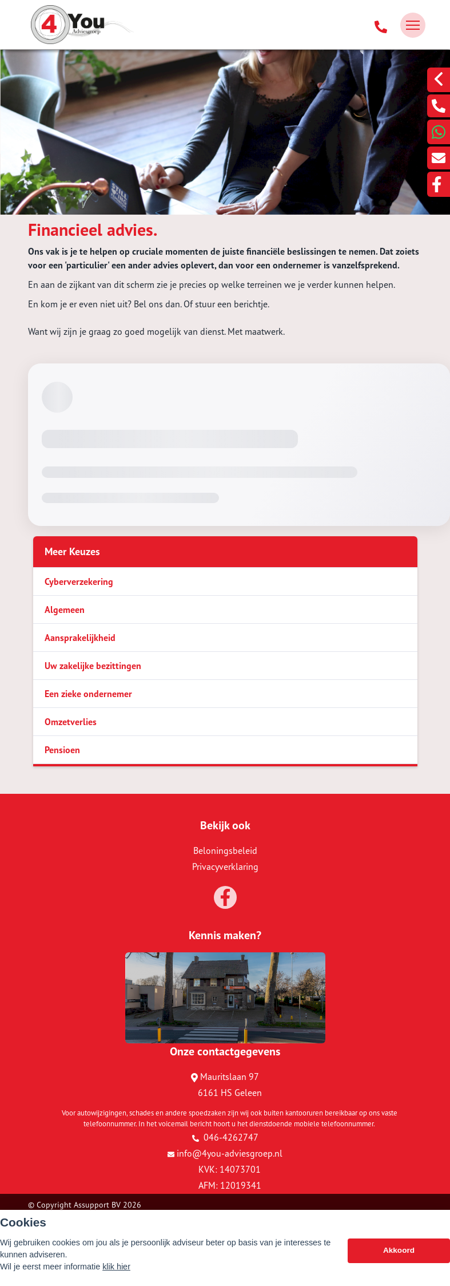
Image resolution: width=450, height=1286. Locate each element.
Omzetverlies (71, 721)
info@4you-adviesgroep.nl (225, 1153)
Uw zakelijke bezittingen (93, 665)
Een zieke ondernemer (88, 693)
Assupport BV (97, 1205)
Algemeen (65, 609)
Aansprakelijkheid (80, 637)
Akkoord (399, 1250)
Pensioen (62, 749)
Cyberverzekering (79, 581)
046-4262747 (225, 1137)
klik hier (116, 1266)
